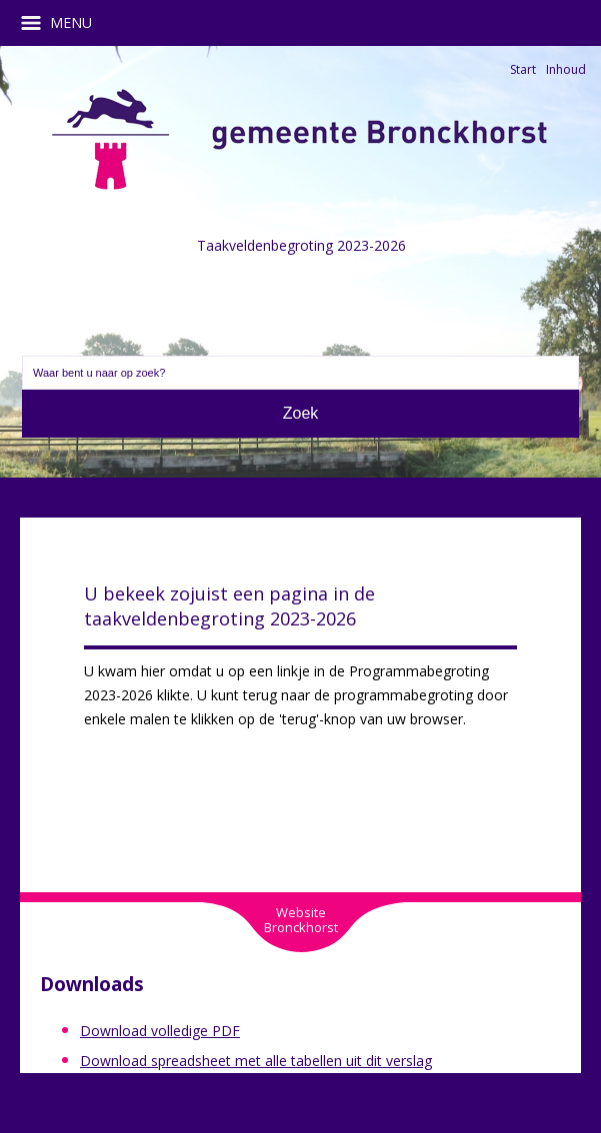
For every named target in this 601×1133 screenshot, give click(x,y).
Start (523, 69)
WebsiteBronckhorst (301, 919)
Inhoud (566, 69)
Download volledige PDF (160, 1030)
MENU (63, 23)
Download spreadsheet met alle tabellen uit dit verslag (256, 1060)
